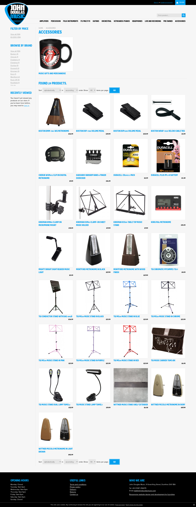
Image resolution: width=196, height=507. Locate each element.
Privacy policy (75, 487)
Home (41, 28)
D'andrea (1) (14, 62)
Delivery (73, 489)
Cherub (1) (14, 57)
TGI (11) (13, 85)
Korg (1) (13, 74)
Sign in (156, 2)
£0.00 (182, 2)
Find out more (120, 505)
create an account (167, 2)
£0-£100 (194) (15, 37)
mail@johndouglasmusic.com (145, 490)
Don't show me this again (134, 505)
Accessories (51, 28)
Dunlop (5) (14, 65)
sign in (26, 105)
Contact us (74, 494)
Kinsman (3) (14, 71)
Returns (73, 492)
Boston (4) (14, 54)
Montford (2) (15, 77)
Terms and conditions (78, 484)
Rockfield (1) (15, 82)
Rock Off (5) (15, 80)
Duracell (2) (14, 68)
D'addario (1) (15, 59)
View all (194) (15, 34)
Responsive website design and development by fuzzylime (152, 494)
